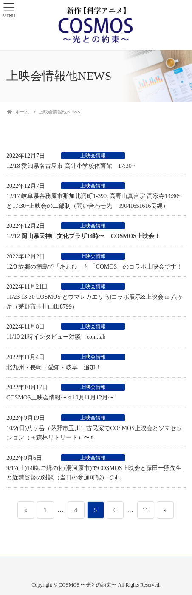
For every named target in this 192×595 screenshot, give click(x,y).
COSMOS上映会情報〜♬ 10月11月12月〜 (60, 397)
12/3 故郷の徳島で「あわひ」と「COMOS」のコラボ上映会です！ (94, 267)
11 (145, 510)
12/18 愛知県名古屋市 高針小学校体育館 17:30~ (70, 166)
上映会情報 (93, 156)
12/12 (83, 236)
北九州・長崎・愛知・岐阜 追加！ (54, 367)
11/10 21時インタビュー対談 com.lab (56, 337)
